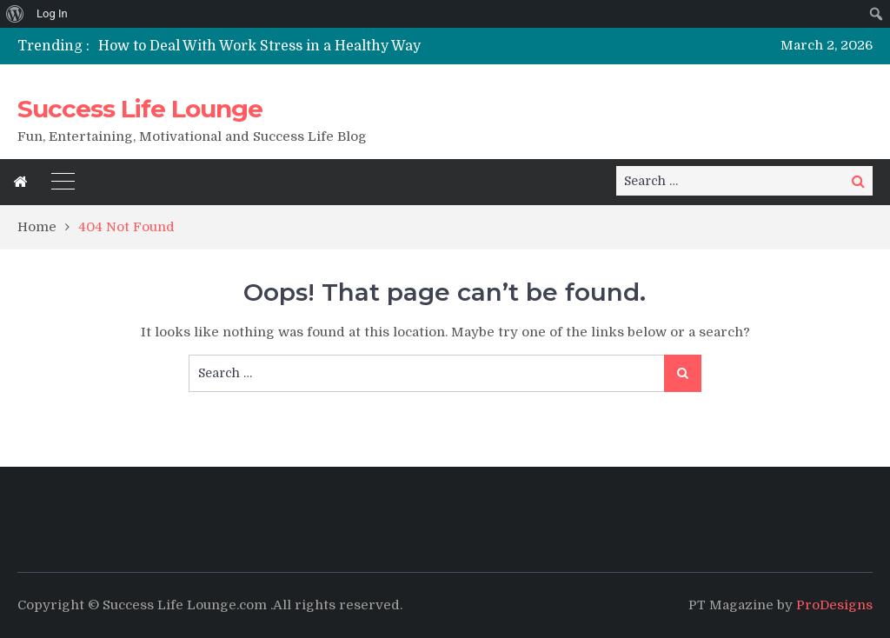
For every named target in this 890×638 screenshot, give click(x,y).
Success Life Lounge (139, 108)
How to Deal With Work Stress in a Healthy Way (259, 46)
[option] (314, 46)
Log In (52, 13)
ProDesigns (834, 605)
